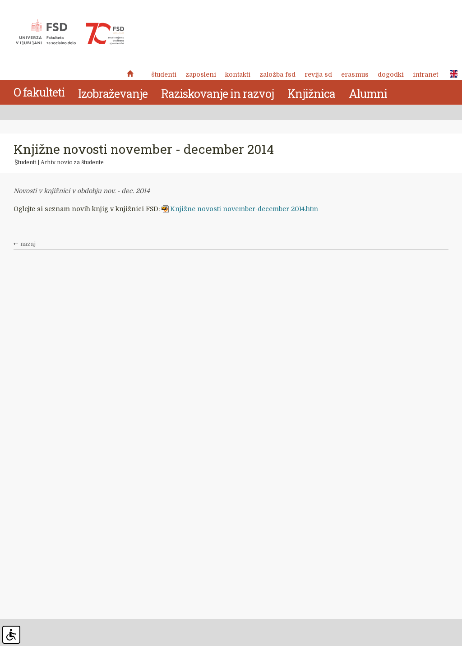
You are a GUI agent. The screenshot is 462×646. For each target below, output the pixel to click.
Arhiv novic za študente (72, 162)
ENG (451, 74)
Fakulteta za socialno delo (70, 34)
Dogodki (391, 74)
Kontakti (237, 74)
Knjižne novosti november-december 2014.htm (244, 208)
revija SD (318, 74)
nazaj (28, 244)
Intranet (425, 74)
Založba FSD (277, 74)
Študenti (163, 74)
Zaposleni (200, 74)
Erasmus (355, 74)
